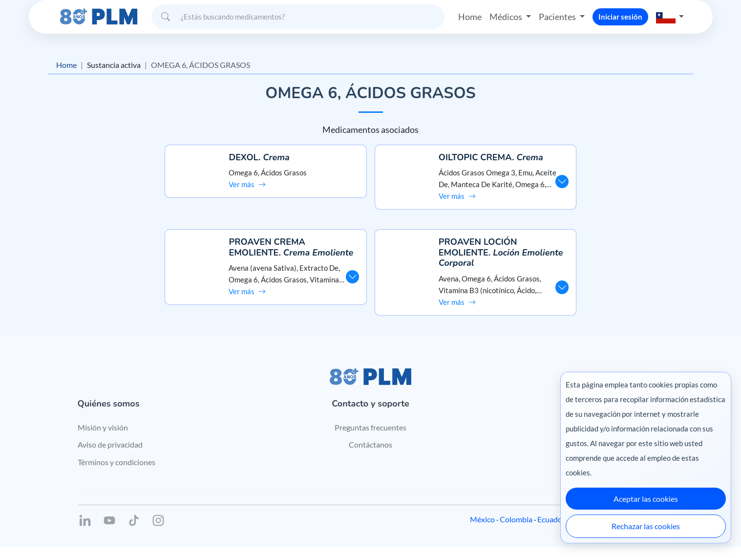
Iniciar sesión (620, 16)
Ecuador (551, 530)
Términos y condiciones (116, 472)
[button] (670, 17)
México (482, 530)
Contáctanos (370, 455)
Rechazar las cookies (646, 526)
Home (470, 16)
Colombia (516, 530)
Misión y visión (103, 437)
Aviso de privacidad (110, 455)
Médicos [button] (506, 16)
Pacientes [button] (558, 16)
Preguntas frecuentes (370, 437)
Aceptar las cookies (646, 498)
